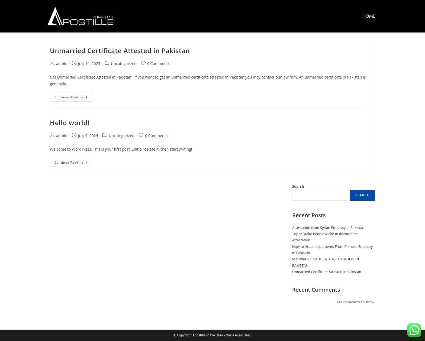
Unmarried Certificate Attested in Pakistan (120, 50)
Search (298, 186)
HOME (368, 16)
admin (61, 63)
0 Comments (158, 63)
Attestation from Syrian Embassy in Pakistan (328, 227)
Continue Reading (73, 96)
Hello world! (69, 122)
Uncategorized (123, 63)
